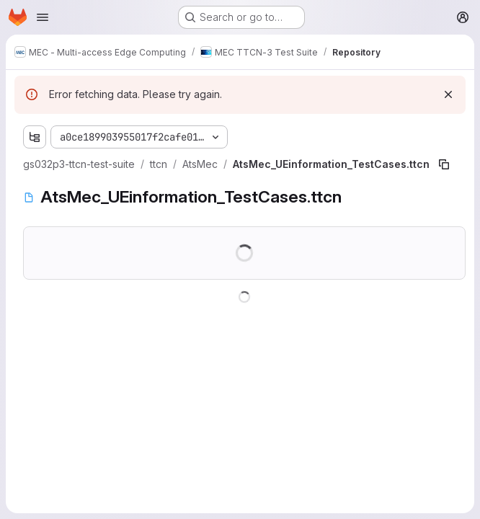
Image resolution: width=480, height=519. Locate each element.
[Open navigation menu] (42, 17)
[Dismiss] (448, 94)
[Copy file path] (443, 164)
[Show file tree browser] (34, 136)
